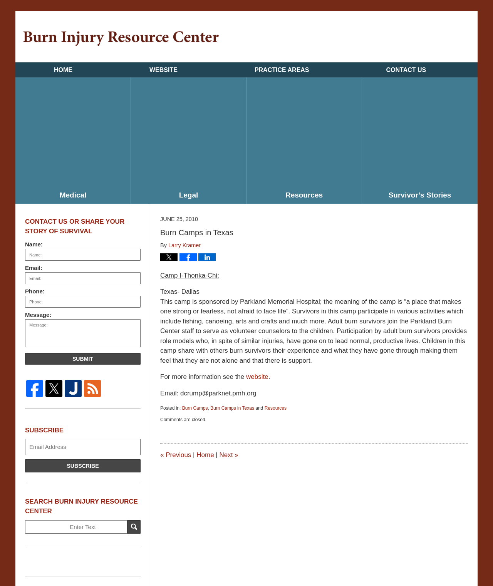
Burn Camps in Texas (232, 408)
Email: (33, 268)
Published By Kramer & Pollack (432, 38)
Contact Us (406, 70)
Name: (34, 244)
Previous (175, 455)
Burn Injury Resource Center (121, 38)
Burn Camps (195, 408)
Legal (188, 195)
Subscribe (83, 466)
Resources (304, 195)
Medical (73, 195)
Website (163, 70)
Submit (82, 359)
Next (228, 455)
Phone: (35, 291)
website (257, 376)
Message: (38, 314)
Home (63, 70)
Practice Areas (282, 70)
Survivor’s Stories (420, 195)
